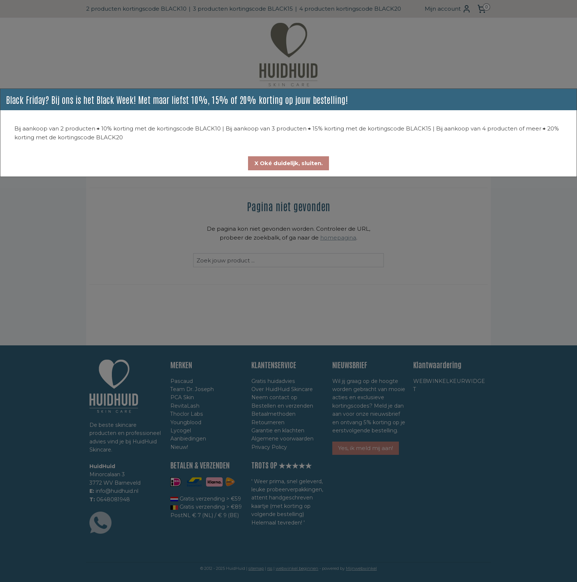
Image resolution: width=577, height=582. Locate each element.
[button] (288, 163)
